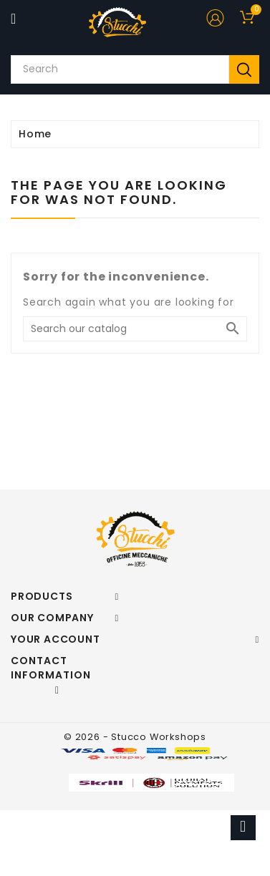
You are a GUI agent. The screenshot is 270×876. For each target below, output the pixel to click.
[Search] (135, 328)
